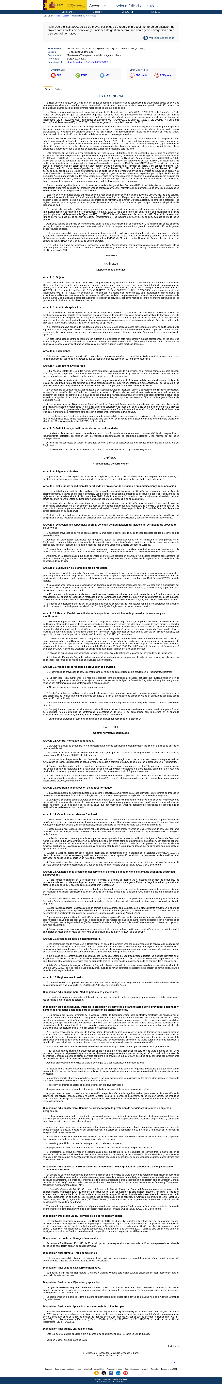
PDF (59, 75)
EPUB (84, 75)
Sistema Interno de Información (137, 1369)
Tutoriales (155, 1369)
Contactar (48, 1369)
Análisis (58, 89)
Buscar (66, 16)
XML (108, 75)
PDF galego (166, 75)
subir (174, 1362)
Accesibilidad (99, 1369)
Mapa (79, 1369)
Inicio (58, 16)
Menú (155, 12)
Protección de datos (114, 1369)
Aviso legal (88, 1369)
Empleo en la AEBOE (169, 1369)
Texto (47, 89)
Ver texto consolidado (161, 37)
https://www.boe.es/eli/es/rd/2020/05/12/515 (89, 62)
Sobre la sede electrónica (64, 1369)
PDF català (141, 75)
